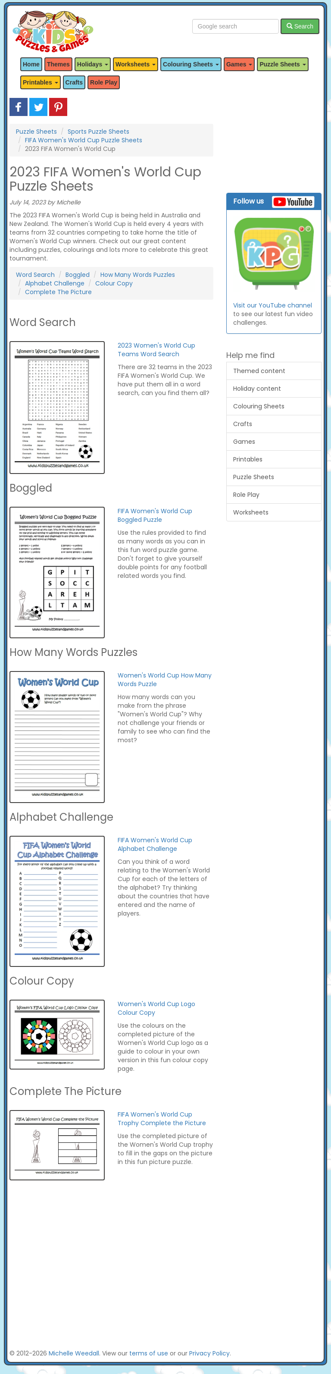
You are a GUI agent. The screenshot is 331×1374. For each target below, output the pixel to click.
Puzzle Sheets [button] (282, 64)
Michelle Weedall (74, 1353)
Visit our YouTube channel (272, 305)
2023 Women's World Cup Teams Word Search (156, 349)
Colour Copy (114, 283)
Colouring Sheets (258, 406)
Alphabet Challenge (54, 283)
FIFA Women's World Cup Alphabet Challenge (155, 844)
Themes (58, 64)
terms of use (148, 1353)
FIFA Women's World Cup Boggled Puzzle (155, 515)
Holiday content (257, 388)
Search (300, 26)
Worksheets (251, 512)
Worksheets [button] (136, 64)
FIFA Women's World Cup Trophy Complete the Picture (162, 1118)
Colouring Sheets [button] (191, 64)
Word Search (35, 274)
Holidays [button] (92, 64)
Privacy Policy (209, 1353)
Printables (247, 459)
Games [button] (239, 64)
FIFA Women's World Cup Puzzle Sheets (83, 140)
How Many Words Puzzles (137, 274)
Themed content (259, 371)
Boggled (78, 274)
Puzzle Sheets (36, 131)
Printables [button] (40, 82)
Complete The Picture (58, 292)
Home (31, 64)
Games (244, 441)
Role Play (103, 82)
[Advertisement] (111, 1269)
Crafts (74, 82)
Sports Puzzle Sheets (98, 131)
